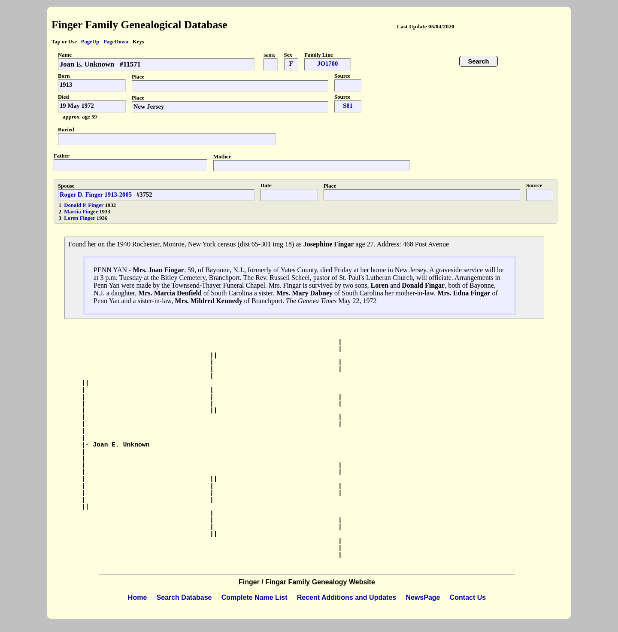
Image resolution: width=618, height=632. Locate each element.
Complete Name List (254, 597)
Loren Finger (80, 218)
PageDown (115, 42)
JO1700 (327, 63)
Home (137, 597)
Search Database (184, 597)
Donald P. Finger (84, 205)
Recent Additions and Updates (346, 597)
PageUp (90, 42)
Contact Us (468, 597)
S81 (348, 105)
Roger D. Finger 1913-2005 (96, 194)
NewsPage (423, 597)
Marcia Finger (81, 212)
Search (478, 61)
